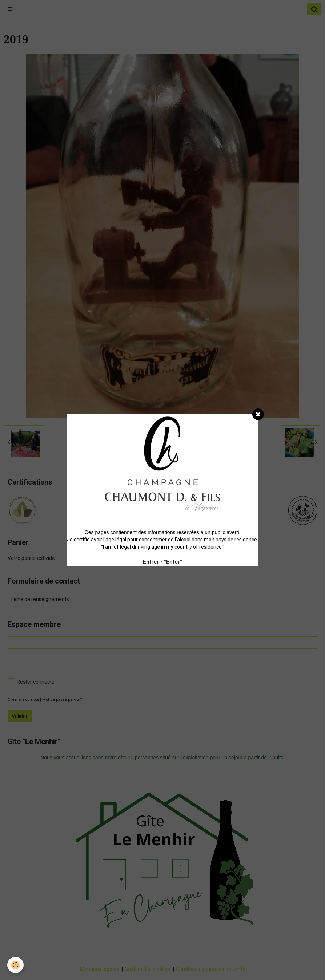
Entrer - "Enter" (162, 561)
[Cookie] (15, 965)
